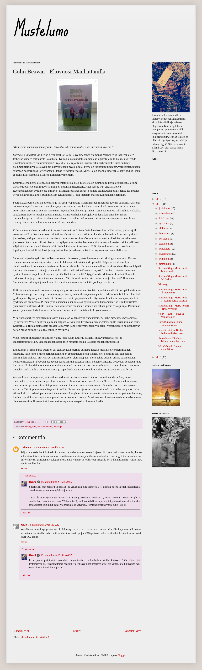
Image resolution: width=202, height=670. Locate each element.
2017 (159, 199)
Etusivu (77, 630)
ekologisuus (30, 426)
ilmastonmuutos (44, 426)
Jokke (24, 524)
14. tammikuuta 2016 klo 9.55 (56, 482)
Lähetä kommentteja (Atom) (34, 637)
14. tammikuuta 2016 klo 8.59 (48, 447)
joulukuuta (165, 208)
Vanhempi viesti (133, 630)
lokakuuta (164, 218)
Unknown (26, 447)
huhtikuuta (165, 248)
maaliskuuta (165, 253)
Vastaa (24, 468)
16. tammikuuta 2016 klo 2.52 (43, 524)
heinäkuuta (165, 233)
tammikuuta (165, 263)
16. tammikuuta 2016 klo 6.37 (56, 555)
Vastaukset (30, 475)
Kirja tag (162, 284)
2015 (159, 357)
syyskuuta (164, 223)
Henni (32, 482)
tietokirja (57, 426)
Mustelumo (40, 29)
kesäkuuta (164, 238)
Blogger (121, 655)
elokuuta (164, 228)
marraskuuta (165, 213)
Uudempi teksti (22, 630)
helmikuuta (165, 258)
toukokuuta (165, 243)
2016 (159, 204)
